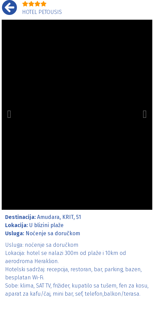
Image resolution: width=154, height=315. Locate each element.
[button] (9, 115)
